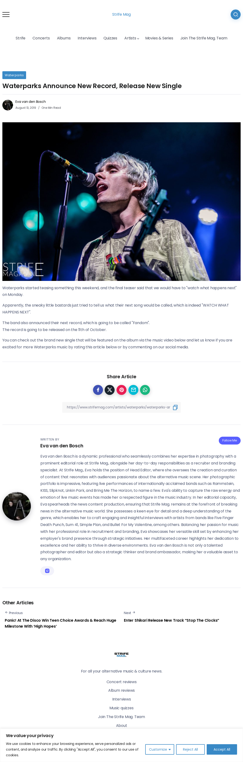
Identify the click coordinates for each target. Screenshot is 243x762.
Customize (158, 749)
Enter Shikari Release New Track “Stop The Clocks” (171, 620)
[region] (121, 745)
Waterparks (14, 75)
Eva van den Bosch (30, 101)
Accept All (222, 749)
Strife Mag (121, 14)
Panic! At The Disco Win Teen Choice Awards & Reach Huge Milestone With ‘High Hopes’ (60, 623)
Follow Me (229, 440)
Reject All (190, 749)
